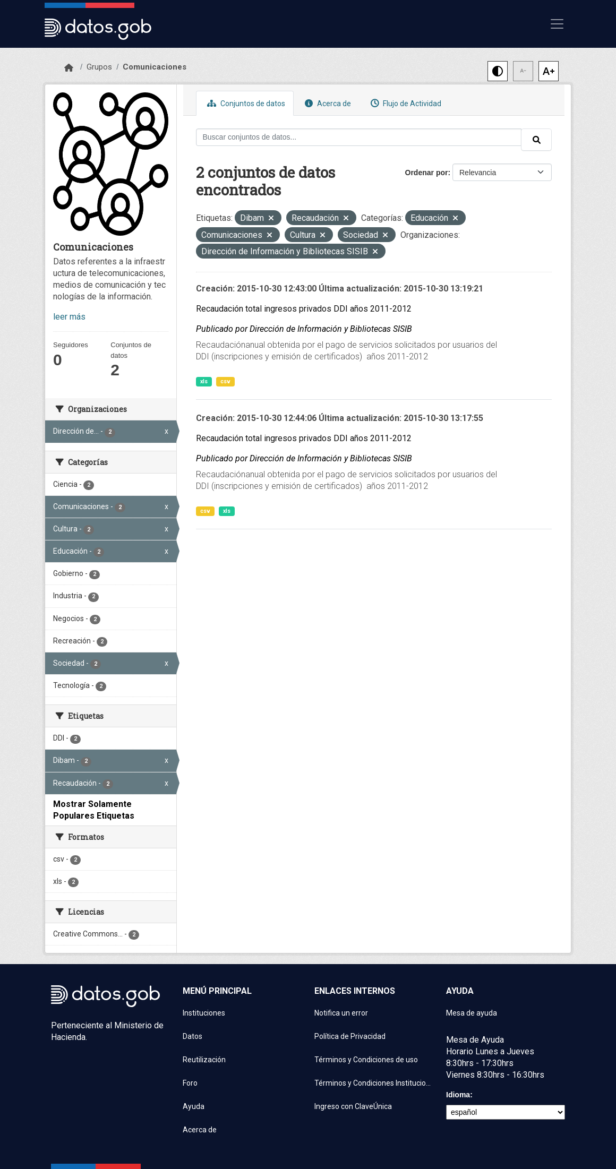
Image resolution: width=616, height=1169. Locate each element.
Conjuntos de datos (244, 103)
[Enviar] (536, 139)
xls (204, 381)
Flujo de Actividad (404, 103)
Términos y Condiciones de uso (366, 1059)
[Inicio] (69, 68)
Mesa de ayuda (471, 1013)
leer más (69, 317)
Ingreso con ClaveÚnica (353, 1106)
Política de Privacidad (350, 1036)
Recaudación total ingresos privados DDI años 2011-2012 (304, 309)
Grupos (99, 67)
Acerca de (326, 103)
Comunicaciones (154, 67)
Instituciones (204, 1013)
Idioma (458, 1094)
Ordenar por (426, 172)
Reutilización (204, 1059)
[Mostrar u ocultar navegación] (557, 24)
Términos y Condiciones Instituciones (373, 1083)
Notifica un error (341, 1013)
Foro (190, 1083)
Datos (192, 1036)
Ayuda (193, 1106)
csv (225, 381)
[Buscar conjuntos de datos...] (359, 137)
